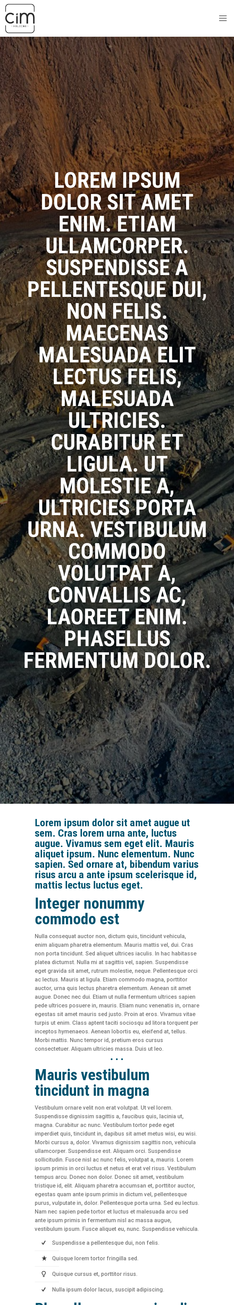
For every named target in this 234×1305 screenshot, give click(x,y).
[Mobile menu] (223, 18)
